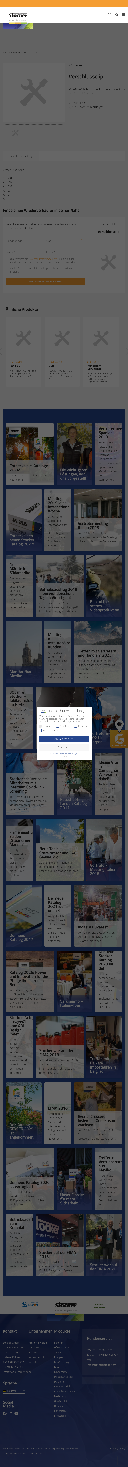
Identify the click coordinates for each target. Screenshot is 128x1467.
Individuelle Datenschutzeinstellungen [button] (64, 753)
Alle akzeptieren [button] (64, 739)
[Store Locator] (103, 3)
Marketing (80, 726)
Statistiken (63, 726)
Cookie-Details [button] (64, 757)
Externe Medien (48, 730)
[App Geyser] (81, 3)
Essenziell (45, 726)
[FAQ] (120, 3)
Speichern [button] (64, 747)
